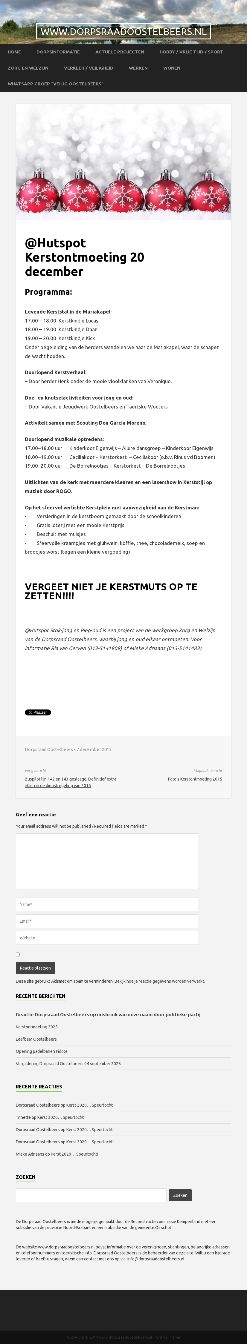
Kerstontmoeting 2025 (37, 1026)
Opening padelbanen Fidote (42, 1051)
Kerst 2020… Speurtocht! (90, 1105)
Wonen (171, 67)
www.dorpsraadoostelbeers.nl (124, 31)
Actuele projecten (119, 51)
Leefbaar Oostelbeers (37, 1039)
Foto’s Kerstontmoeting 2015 (195, 779)
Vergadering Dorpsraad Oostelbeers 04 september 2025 (68, 1063)
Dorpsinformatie (58, 51)
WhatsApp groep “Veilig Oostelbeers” (55, 83)
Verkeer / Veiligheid (88, 67)
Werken (138, 67)
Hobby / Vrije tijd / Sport (191, 51)
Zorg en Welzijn (28, 67)
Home (14, 51)
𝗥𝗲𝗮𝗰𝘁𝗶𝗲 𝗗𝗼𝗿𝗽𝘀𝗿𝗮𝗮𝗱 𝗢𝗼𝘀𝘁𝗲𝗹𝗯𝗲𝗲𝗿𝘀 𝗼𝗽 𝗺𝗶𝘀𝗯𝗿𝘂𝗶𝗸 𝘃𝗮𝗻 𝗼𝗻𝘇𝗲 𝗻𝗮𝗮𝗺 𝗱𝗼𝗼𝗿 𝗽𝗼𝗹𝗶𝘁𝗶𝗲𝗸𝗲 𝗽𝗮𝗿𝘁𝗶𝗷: (109, 1014)
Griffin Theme (168, 1337)
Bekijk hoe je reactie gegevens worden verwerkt (159, 981)
